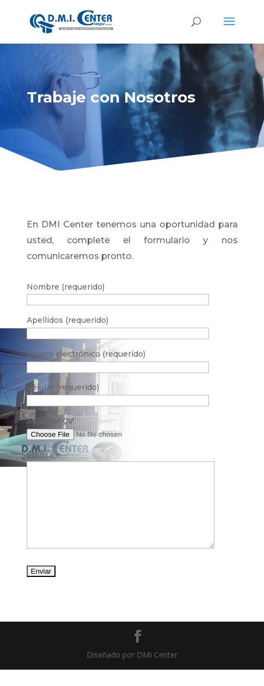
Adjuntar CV (50, 421)
